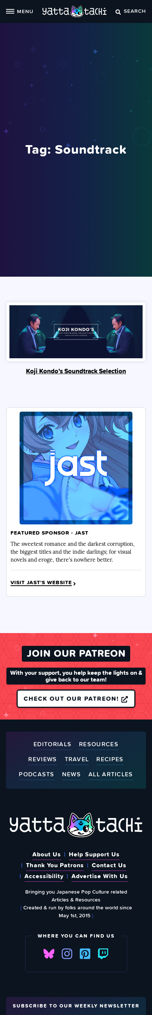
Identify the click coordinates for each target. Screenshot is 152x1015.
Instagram (67, 954)
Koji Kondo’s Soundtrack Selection (76, 371)
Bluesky (49, 954)
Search (131, 11)
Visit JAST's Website (44, 582)
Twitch (103, 954)
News (71, 775)
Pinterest (85, 954)
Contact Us (109, 865)
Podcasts (36, 775)
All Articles (110, 775)
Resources (99, 744)
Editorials (52, 744)
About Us (46, 854)
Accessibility (44, 875)
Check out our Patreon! (76, 698)
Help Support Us (94, 854)
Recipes (109, 760)
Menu (19, 11)
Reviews (42, 760)
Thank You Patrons (55, 865)
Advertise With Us (99, 875)
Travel (77, 760)
